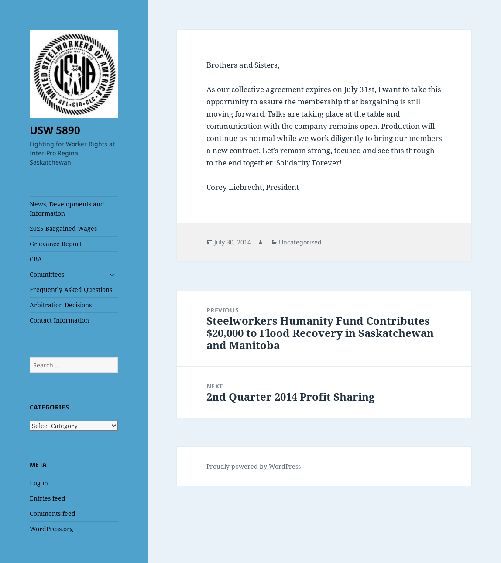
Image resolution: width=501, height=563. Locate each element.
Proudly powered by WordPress (253, 466)
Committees (47, 274)
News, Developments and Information (67, 208)
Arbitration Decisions (61, 305)
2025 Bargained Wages (63, 228)
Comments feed (52, 513)
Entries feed (47, 498)
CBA (36, 259)
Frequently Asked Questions (71, 289)
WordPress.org (51, 529)
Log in (39, 483)
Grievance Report (56, 244)
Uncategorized (300, 242)
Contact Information (59, 320)
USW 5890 (55, 130)
